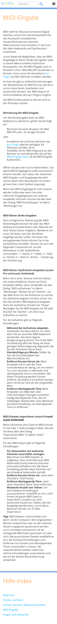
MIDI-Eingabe (10, 609)
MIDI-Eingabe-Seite (17, 156)
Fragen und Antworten (16, 614)
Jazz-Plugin (13, 144)
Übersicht (8, 595)
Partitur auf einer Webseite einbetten (24, 605)
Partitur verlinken (13, 600)
